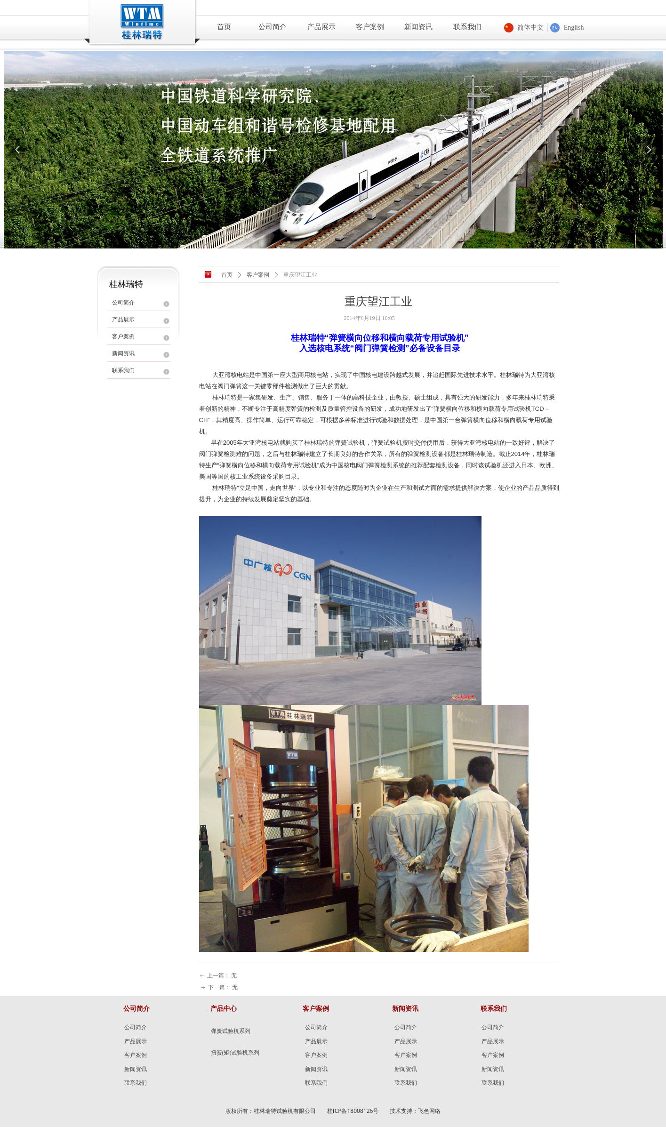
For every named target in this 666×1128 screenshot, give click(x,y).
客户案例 (258, 275)
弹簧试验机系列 (230, 1031)
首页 (227, 275)
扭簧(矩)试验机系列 (235, 1052)
